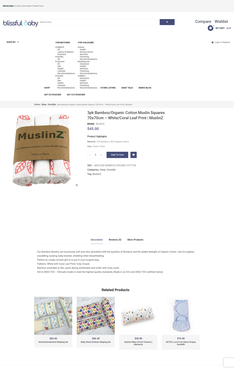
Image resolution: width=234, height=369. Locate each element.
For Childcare (86, 42)
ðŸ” (77, 185)
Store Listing (108, 88)
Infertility (59, 57)
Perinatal (61, 54)
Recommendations (66, 73)
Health (60, 68)
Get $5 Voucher (52, 94)
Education (84, 64)
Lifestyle (61, 71)
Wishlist (221, 21)
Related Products (115, 290)
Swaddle (52, 104)
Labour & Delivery (65, 52)
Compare (203, 21)
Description (97, 239)
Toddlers (82, 76)
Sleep (43, 104)
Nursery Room (86, 52)
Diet (59, 66)
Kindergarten (84, 61)
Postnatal (59, 61)
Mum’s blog (145, 88)
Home (37, 104)
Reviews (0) (115, 239)
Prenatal (59, 76)
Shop (47, 88)
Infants (81, 47)
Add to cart (117, 154)
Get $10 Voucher (76, 94)
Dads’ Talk (127, 88)
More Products (135, 239)
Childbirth (59, 47)
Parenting (84, 57)
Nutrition (84, 54)
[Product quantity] (95, 155)
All (58, 49)
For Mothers (63, 42)
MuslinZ (100, 123)
